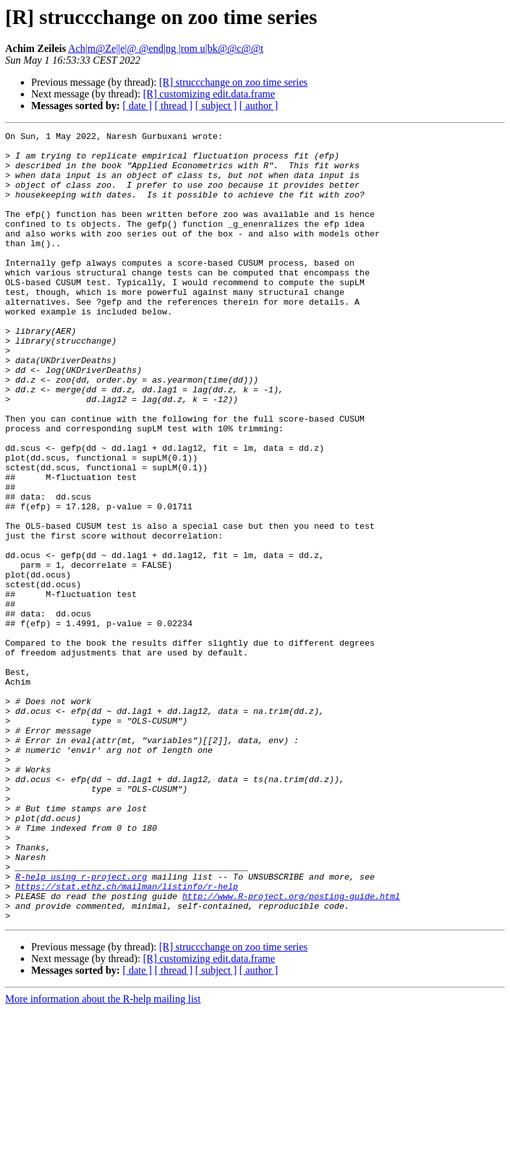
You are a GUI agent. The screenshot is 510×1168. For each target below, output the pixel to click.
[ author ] (258, 105)
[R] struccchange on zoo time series (233, 82)
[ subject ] (216, 105)
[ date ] (137, 105)
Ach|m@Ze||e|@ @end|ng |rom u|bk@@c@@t (165, 48)
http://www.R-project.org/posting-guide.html (291, 1050)
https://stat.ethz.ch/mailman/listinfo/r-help (127, 1038)
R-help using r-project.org (81, 1026)
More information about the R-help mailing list (102, 1156)
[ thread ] (173, 105)
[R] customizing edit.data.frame (208, 93)
